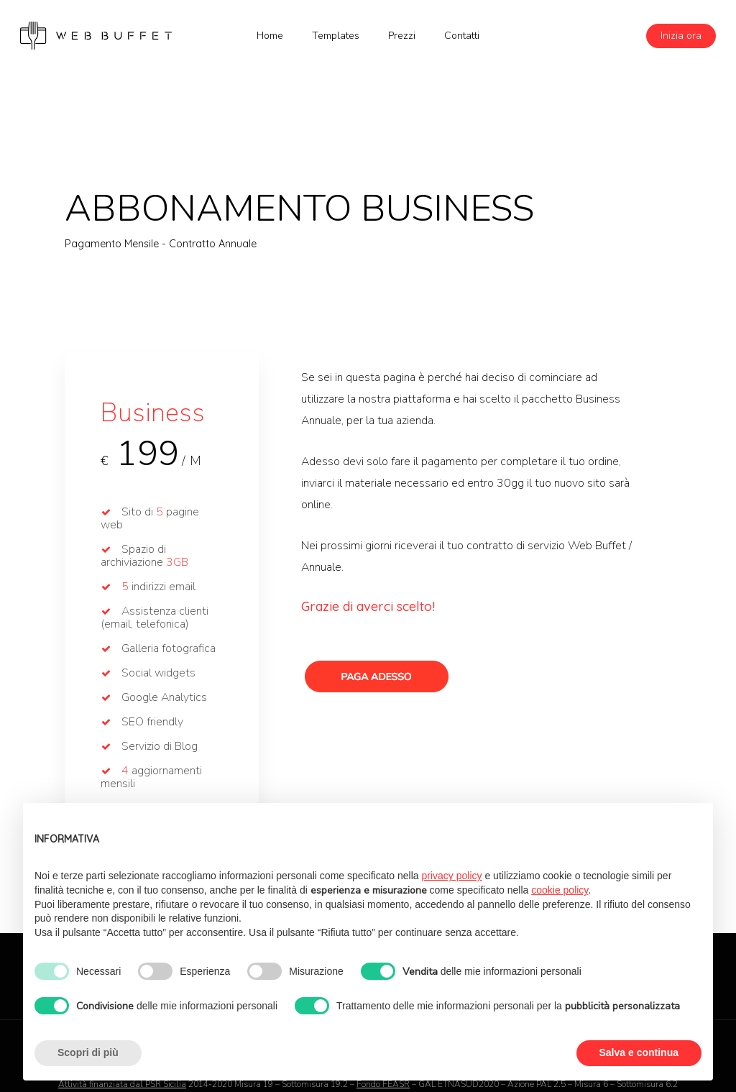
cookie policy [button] (559, 890)
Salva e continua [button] (638, 1052)
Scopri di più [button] (88, 1052)
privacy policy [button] (452, 875)
